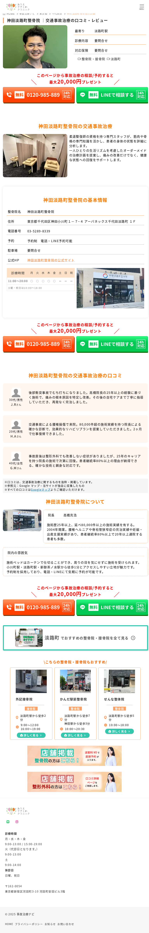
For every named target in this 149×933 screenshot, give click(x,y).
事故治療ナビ (27, 13)
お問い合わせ (65, 924)
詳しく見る (31, 735)
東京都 (43, 13)
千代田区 (57, 13)
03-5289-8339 (38, 231)
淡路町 (114, 58)
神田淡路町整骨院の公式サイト (51, 260)
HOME (9, 924)
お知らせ (50, 924)
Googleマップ (40, 489)
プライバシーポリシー (29, 924)
